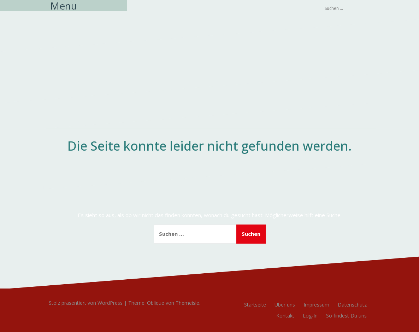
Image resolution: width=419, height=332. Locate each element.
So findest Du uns (346, 315)
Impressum (316, 304)
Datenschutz (352, 304)
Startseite (255, 304)
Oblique (155, 302)
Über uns (285, 304)
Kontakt (285, 315)
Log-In (310, 315)
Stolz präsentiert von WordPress (86, 302)
